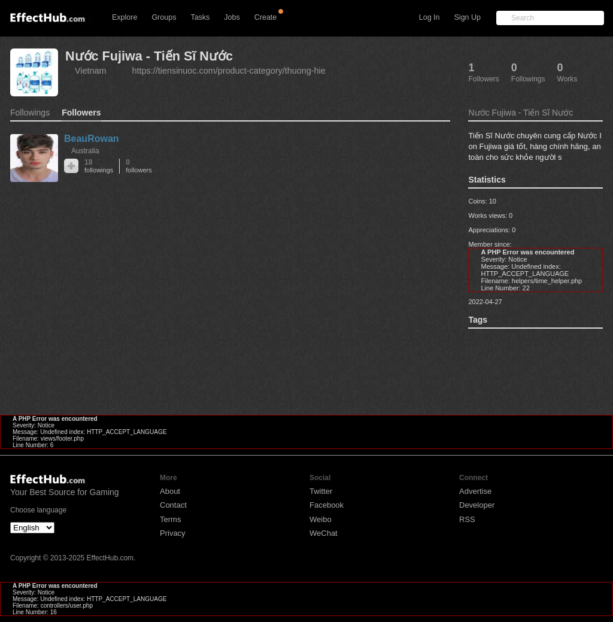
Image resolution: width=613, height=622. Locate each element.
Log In (429, 17)
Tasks (200, 17)
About (170, 491)
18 (98, 166)
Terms (170, 519)
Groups (163, 17)
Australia (85, 151)
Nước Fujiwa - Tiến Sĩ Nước (149, 55)
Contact (173, 504)
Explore (124, 17)
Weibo (320, 519)
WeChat (323, 533)
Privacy (173, 533)
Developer (476, 504)
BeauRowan (91, 138)
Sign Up (467, 17)
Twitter (320, 491)
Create (265, 17)
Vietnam (91, 70)
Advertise (475, 491)
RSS (467, 519)
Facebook (326, 504)
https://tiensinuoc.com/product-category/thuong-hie (229, 70)
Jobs (231, 17)
